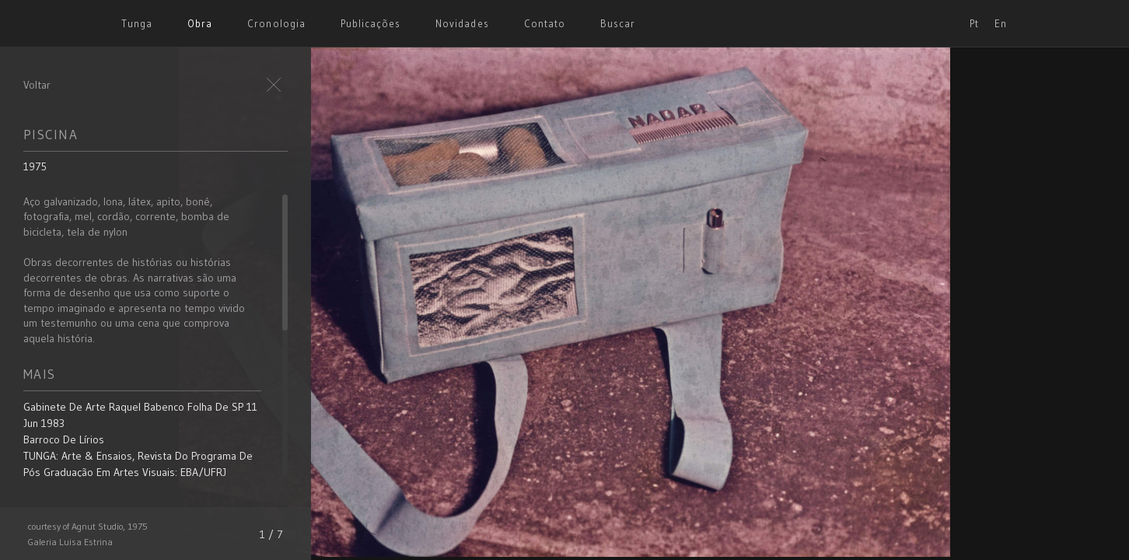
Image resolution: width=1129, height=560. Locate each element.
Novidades (461, 23)
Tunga (136, 23)
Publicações (370, 23)
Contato (544, 23)
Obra (199, 23)
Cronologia (276, 23)
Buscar (617, 23)
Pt (974, 23)
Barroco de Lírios (63, 439)
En (1000, 23)
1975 (35, 166)
